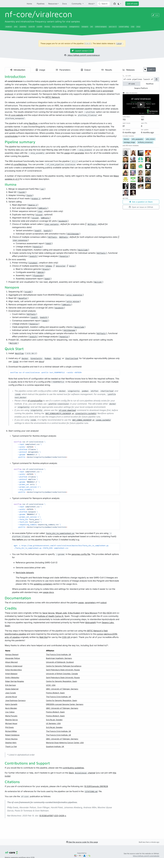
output (103, 602)
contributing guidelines (73, 768)
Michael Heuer (11, 723)
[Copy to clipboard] (156, 79)
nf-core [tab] (131, 84)
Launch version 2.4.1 (82, 51)
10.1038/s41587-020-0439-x (52, 815)
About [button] (91, 4)
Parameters (63, 70)
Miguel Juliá (61, 613)
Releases (129, 70)
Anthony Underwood (13, 666)
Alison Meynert (11, 662)
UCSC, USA (50, 685)
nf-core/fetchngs (19, 164)
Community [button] (77, 4)
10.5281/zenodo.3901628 (96, 786)
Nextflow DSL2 (12, 130)
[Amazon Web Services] (80, 855)
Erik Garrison (10, 685)
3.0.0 (119, 44)
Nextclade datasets (25, 572)
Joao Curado (10, 693)
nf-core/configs (35, 400)
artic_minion (150, 139)
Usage (40, 70)
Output (86, 70)
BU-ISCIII (107, 613)
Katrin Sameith (11, 704)
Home (29, 4)
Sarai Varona (48, 613)
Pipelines (40, 4)
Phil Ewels (9, 727)
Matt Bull (43, 637)
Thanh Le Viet (11, 746)
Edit (155, 15)
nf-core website (15, 115)
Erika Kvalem (74, 613)
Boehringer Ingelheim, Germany (59, 658)
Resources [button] (52, 4)
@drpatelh (90, 622)
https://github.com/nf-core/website (146, 856)
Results (106, 70)
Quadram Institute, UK (55, 746)
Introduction (17, 70)
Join (132, 4)
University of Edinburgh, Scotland (60, 662)
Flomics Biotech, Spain (55, 693)
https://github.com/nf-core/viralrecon (82, 55)
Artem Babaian (11, 674)
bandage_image (129, 142)
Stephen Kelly (11, 743)
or (71, 413)
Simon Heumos (11, 739)
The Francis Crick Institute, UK (58, 654)
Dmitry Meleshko (12, 677)
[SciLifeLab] (89, 855)
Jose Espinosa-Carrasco (15, 700)
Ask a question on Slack (141, 202)
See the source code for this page (82, 842)
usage (67, 153)
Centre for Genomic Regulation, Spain (61, 681)
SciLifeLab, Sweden (54, 720)
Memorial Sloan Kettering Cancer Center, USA (65, 743)
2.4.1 (150, 69)
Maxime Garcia (11, 720)
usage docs (48, 592)
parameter (79, 153)
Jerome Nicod (11, 697)
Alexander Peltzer (12, 658)
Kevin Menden (11, 708)
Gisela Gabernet (11, 689)
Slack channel (82, 773)
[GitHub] (115, 4)
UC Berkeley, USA (53, 723)
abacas (126, 139)
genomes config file (80, 554)
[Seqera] (75, 855)
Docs (64, 4)
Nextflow (33, 123)
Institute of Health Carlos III (50, 616)
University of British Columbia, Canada (62, 674)
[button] (141, 104)
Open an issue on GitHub (141, 207)
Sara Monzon (91, 613)
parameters (90, 602)
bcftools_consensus (145, 142)
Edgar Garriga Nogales (14, 681)
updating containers (43, 584)
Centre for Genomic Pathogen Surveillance (63, 666)
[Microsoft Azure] (84, 855)
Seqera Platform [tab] (141, 88)
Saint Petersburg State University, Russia (63, 670)
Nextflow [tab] (150, 84)
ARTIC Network (52, 97)
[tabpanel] (141, 79)
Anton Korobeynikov (13, 670)
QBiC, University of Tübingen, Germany (62, 689)
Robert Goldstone (12, 735)
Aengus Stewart (11, 654)
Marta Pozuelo (11, 716)
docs (41, 361)
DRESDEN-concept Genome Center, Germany (64, 704)
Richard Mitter (11, 731)
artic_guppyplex (137, 139)
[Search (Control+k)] (103, 3)
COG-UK (66, 637)
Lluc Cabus (9, 712)
